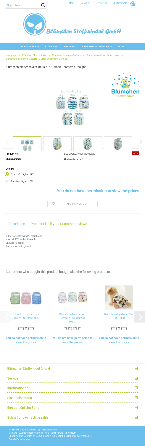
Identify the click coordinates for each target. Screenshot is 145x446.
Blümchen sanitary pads (96, 46)
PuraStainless (30, 46)
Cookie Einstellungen (19, 439)
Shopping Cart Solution (20, 436)
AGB (47, 433)
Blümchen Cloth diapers (60, 46)
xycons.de (85, 436)
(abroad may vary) (75, 159)
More (121, 46)
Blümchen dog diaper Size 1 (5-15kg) (119, 316)
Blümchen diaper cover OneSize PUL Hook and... (26, 316)
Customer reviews (73, 224)
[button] (72, 3)
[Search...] (9, 5)
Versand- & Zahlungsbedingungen (26, 433)
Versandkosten (49, 429)
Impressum (70, 433)
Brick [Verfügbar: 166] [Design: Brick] (19, 181)
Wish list (101, 2)
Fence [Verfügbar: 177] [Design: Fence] (20, 174)
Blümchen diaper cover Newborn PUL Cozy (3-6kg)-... (72, 318)
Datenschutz (57, 433)
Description (16, 224)
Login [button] (85, 2)
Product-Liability (42, 224)
